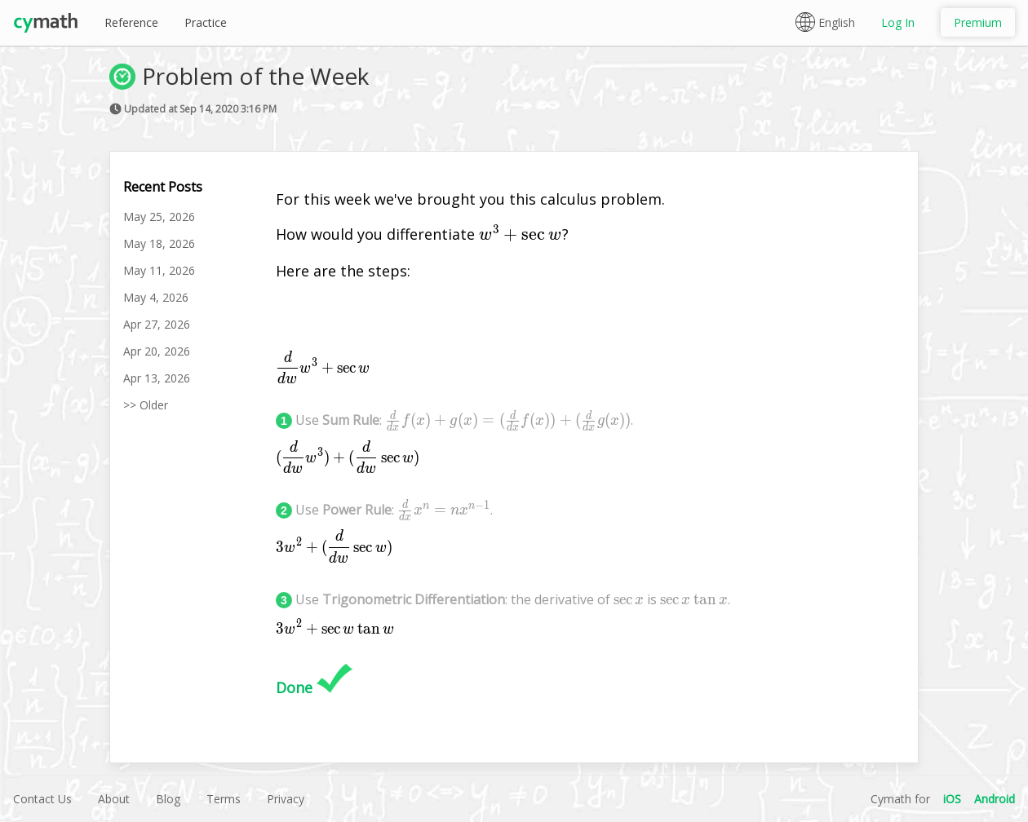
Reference (131, 22)
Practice (205, 22)
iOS (952, 799)
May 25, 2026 (159, 216)
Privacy (285, 799)
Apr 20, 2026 (156, 351)
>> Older (145, 405)
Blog (168, 799)
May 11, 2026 (159, 270)
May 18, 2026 (159, 243)
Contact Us (42, 799)
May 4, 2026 (155, 297)
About (114, 799)
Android (994, 799)
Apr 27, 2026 (156, 324)
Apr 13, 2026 (156, 378)
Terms (223, 799)
